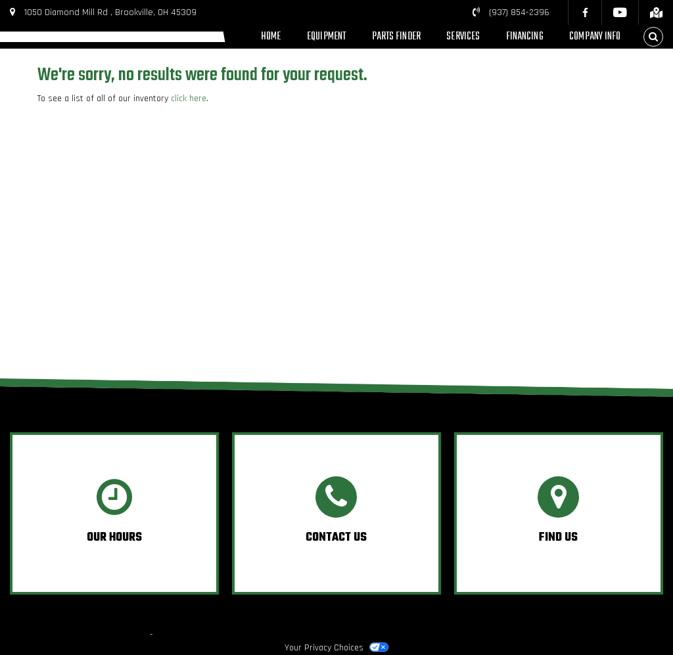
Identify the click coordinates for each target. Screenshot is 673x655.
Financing (525, 36)
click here (188, 98)
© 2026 (16, 634)
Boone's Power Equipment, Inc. (91, 634)
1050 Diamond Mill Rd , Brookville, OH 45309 (110, 12)
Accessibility (605, 634)
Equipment (326, 36)
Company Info (594, 36)
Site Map (654, 634)
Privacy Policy (548, 634)
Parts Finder (396, 36)
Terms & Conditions (476, 634)
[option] (114, 513)
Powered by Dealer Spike (201, 634)
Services (463, 36)
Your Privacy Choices (336, 648)
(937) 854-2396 (519, 12)
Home (271, 36)
